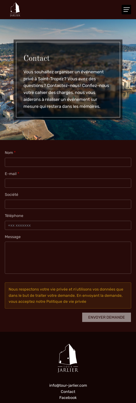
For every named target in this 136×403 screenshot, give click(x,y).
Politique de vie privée (66, 301)
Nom (9, 152)
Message (13, 236)
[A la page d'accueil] (15, 9)
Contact (68, 391)
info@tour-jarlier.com (68, 385)
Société (11, 194)
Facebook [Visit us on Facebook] (68, 397)
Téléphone (14, 215)
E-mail (11, 173)
